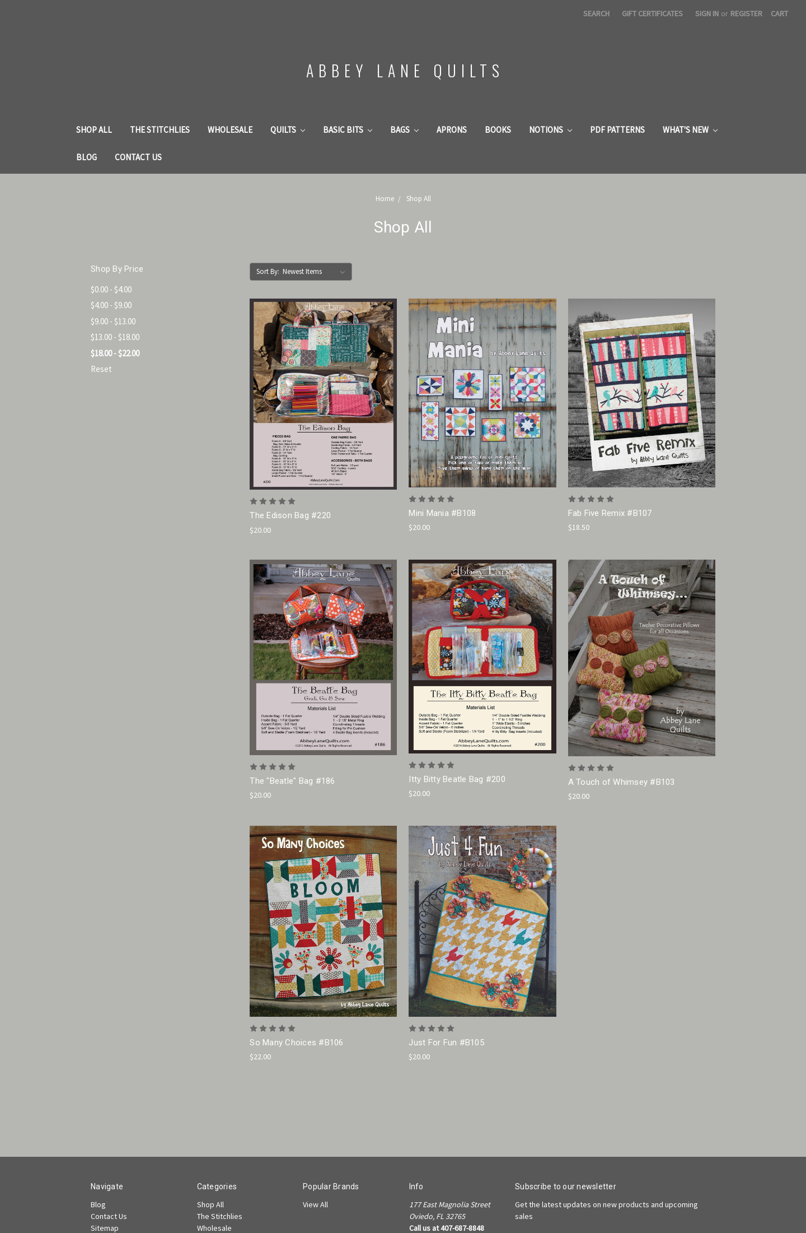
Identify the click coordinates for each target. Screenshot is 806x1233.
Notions (550, 129)
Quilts (287, 129)
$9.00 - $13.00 (113, 321)
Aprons (452, 129)
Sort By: (267, 271)
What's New (690, 129)
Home (385, 198)
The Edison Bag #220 (290, 515)
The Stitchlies (160, 129)
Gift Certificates (652, 13)
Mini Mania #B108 (442, 513)
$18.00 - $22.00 (115, 353)
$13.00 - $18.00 (115, 337)
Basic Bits (347, 129)
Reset (101, 369)
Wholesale (230, 129)
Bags (404, 129)
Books (498, 129)
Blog (86, 157)
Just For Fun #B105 (446, 1042)
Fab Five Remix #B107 (610, 513)
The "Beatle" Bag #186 (292, 781)
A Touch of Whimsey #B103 (621, 782)
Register (746, 13)
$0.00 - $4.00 (111, 289)
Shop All (94, 129)
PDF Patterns (617, 129)
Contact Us (138, 157)
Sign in (707, 13)
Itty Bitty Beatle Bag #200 (457, 779)
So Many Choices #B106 (296, 1042)
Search (596, 13)
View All (315, 1204)
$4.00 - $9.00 (111, 305)
